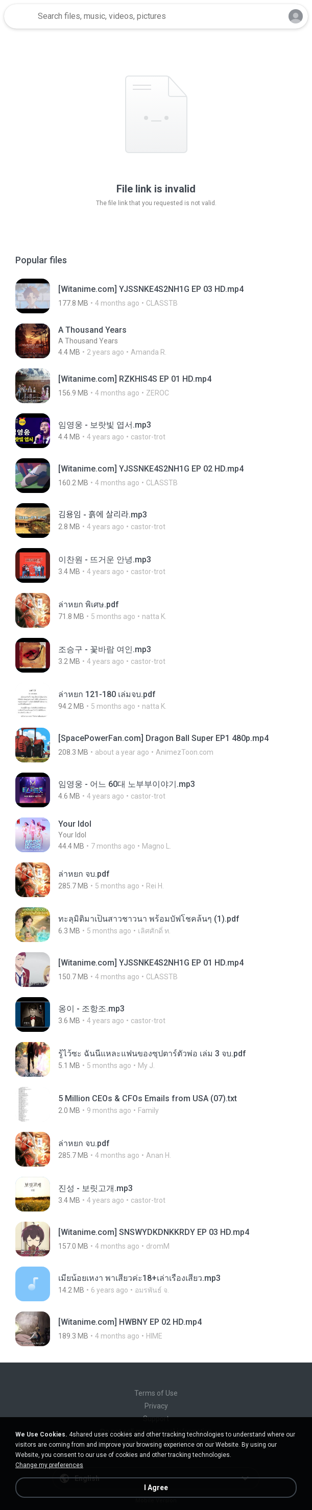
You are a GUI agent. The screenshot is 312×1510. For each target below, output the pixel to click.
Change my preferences (49, 1465)
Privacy (156, 1406)
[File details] (156, 296)
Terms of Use (156, 1393)
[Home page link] (19, 16)
